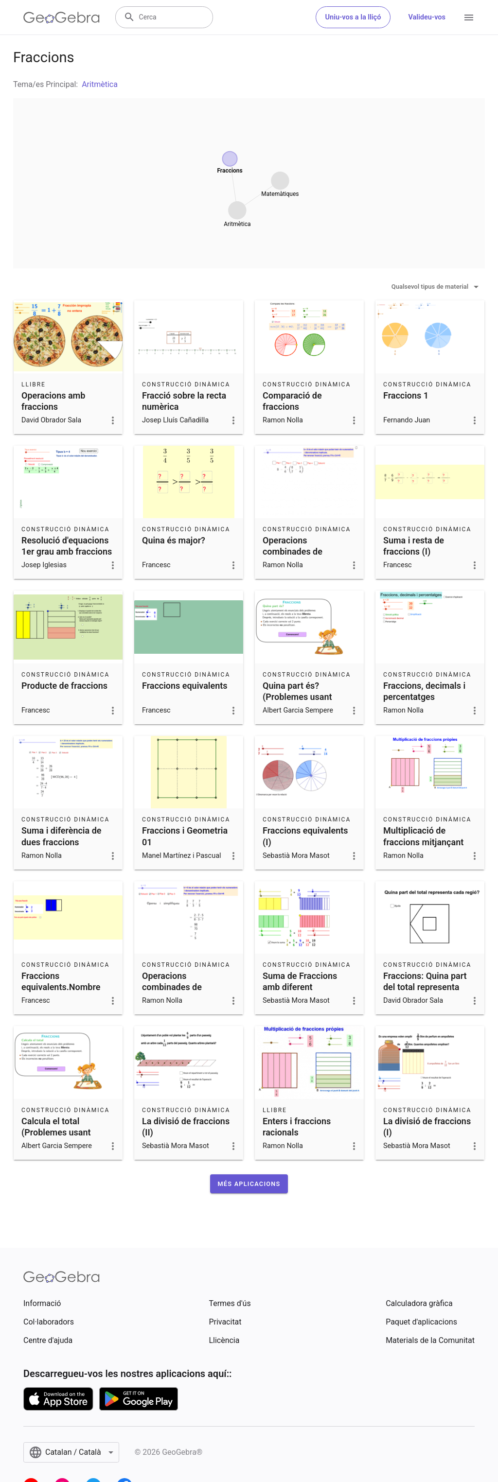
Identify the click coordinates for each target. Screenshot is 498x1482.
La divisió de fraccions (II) (186, 1126)
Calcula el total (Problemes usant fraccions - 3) (56, 1132)
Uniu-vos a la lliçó (353, 17)
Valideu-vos (426, 17)
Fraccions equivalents (184, 685)
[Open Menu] (469, 17)
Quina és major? (173, 540)
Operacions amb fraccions (53, 401)
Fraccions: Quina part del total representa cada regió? (425, 987)
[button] (249, 1183)
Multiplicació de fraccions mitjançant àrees (423, 841)
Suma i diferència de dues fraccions (61, 836)
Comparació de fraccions (292, 401)
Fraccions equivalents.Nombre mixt (60, 987)
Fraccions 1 (405, 395)
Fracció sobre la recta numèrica (184, 401)
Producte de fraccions (64, 685)
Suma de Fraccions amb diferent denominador (300, 987)
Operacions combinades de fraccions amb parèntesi (292, 557)
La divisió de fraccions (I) (427, 1126)
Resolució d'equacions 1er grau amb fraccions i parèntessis (66, 551)
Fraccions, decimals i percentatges (424, 691)
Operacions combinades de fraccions (172, 987)
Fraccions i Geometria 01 (185, 836)
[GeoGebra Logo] (61, 17)
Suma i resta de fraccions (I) (413, 546)
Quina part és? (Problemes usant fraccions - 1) (297, 696)
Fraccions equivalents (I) (305, 836)
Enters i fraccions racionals (297, 1126)
